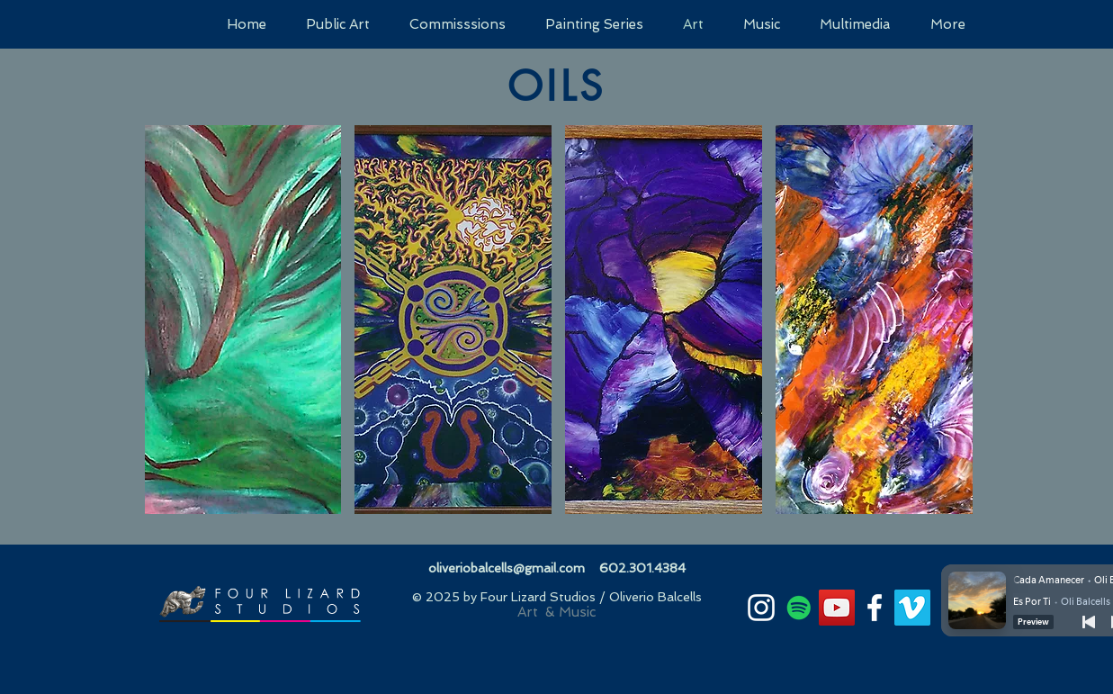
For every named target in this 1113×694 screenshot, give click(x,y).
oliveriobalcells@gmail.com (506, 568)
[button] (243, 319)
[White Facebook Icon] (875, 608)
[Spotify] (799, 608)
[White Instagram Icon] (761, 608)
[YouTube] (837, 608)
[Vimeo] (912, 608)
